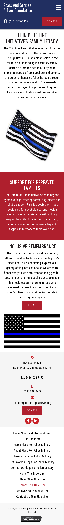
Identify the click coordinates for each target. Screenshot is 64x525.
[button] (52, 21)
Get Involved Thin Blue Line (32, 490)
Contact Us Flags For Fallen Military (32, 467)
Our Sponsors (32, 438)
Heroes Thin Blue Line (32, 485)
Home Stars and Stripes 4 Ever (32, 433)
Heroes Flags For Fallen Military (32, 456)
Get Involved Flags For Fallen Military (32, 462)
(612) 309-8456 (18, 21)
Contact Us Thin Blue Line (32, 496)
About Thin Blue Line (32, 479)
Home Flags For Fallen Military (32, 444)
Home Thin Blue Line (32, 473)
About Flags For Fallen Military (32, 450)
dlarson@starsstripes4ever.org (32, 403)
